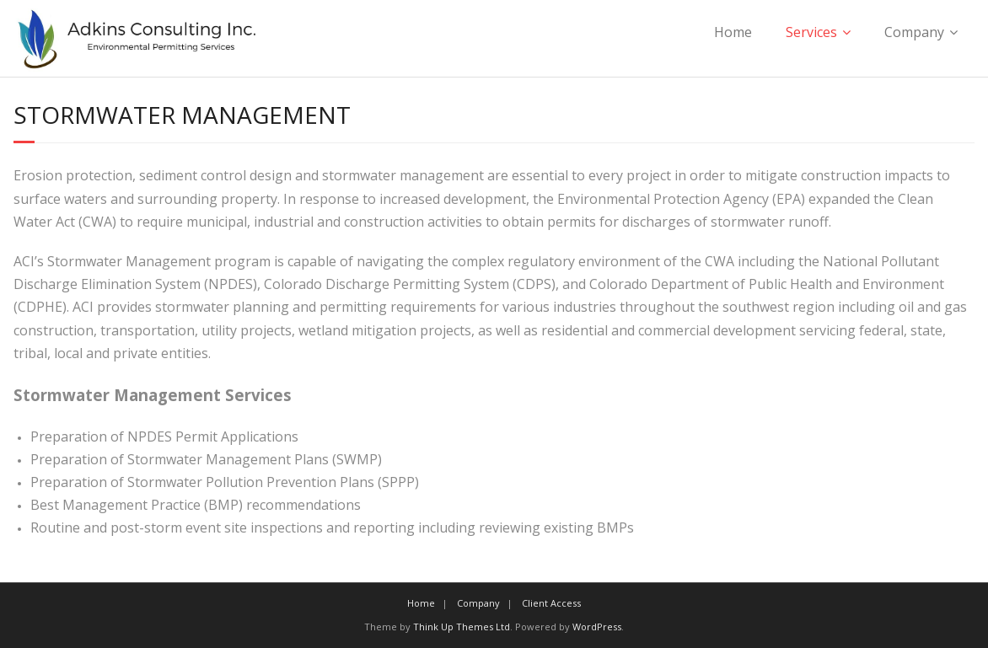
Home (733, 32)
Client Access (551, 603)
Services (811, 32)
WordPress (596, 626)
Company (914, 32)
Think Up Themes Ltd (461, 626)
